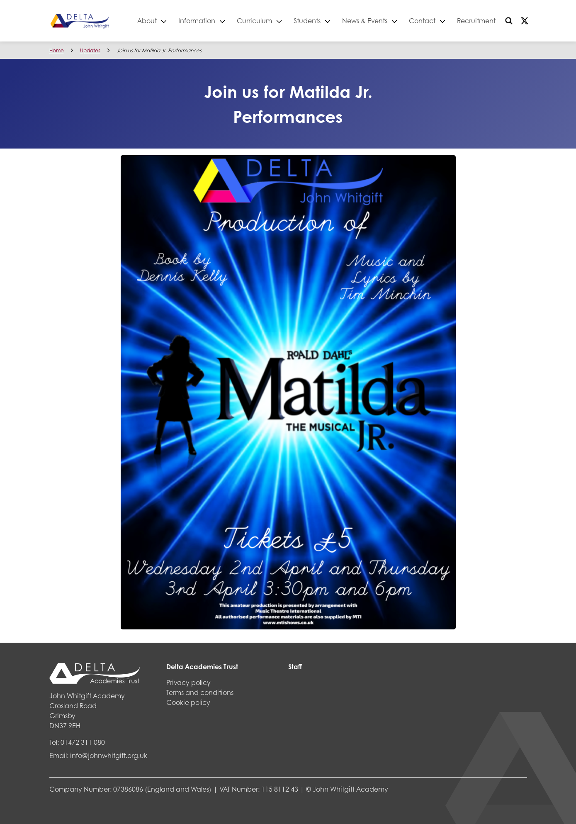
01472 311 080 (83, 742)
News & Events (365, 20)
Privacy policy (188, 682)
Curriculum (254, 20)
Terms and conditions (199, 692)
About (147, 20)
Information (197, 20)
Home (56, 50)
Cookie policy (188, 702)
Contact (422, 20)
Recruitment (476, 20)
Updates (90, 50)
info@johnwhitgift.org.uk (108, 755)
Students (307, 20)
